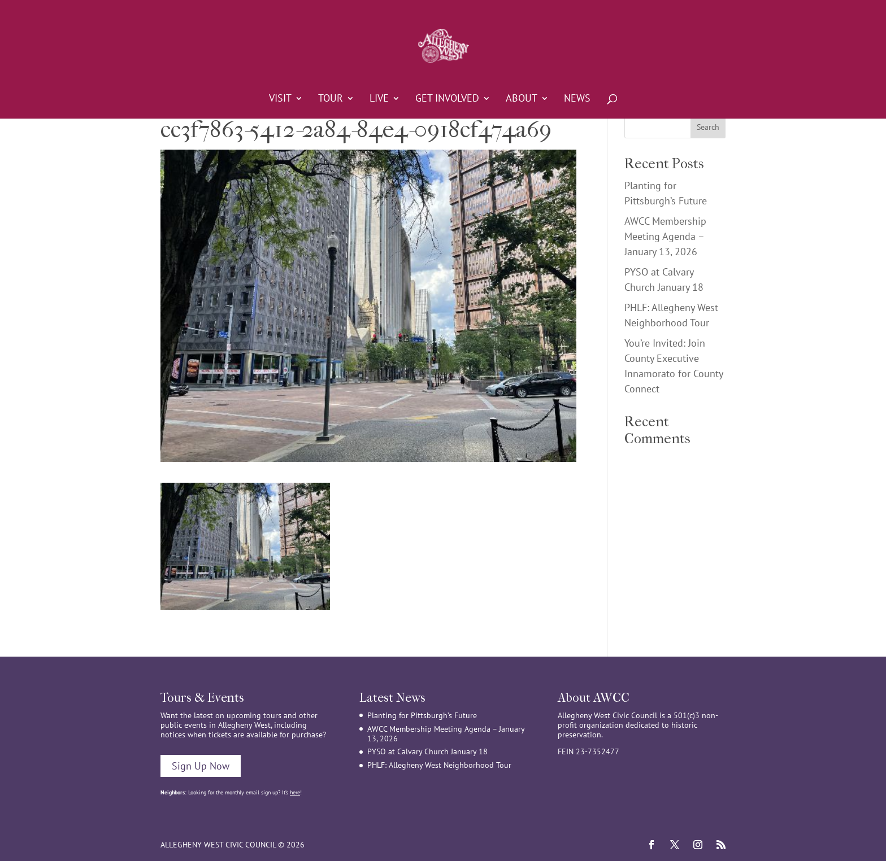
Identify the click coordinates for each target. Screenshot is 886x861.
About (521, 99)
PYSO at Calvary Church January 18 (427, 751)
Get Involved (447, 99)
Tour (330, 99)
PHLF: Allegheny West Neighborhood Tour (439, 765)
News (577, 99)
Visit (280, 99)
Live (379, 99)
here (295, 792)
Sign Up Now (200, 765)
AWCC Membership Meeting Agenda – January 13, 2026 (665, 236)
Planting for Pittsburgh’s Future (422, 715)
